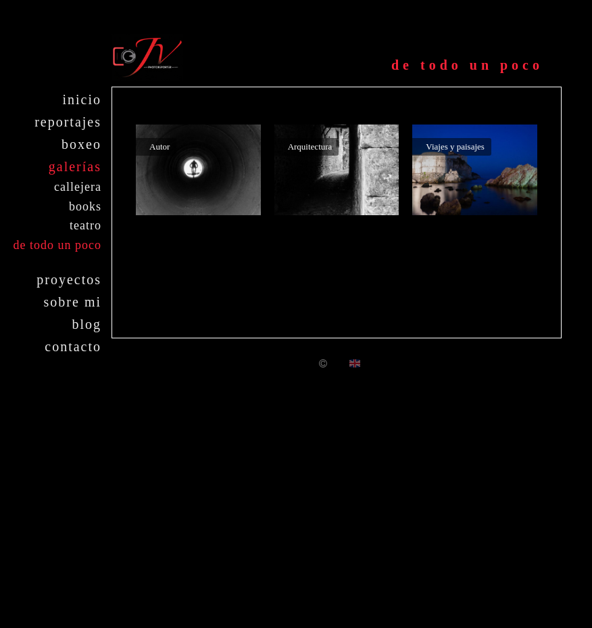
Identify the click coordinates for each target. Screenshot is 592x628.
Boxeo (81, 144)
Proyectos (68, 279)
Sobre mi (72, 301)
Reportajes (67, 121)
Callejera (77, 187)
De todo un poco (57, 245)
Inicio (81, 99)
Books (85, 206)
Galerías (75, 166)
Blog (86, 324)
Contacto (73, 346)
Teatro (85, 225)
